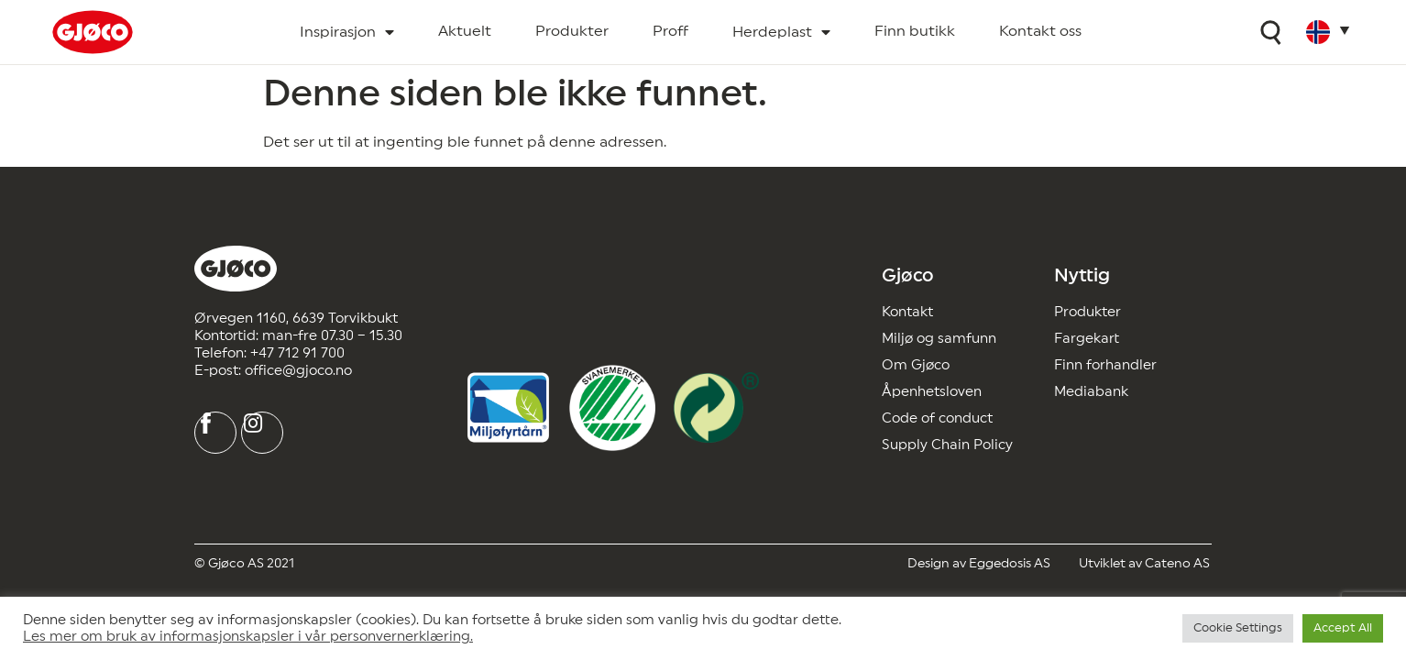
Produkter (572, 31)
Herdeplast (781, 33)
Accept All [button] (1342, 628)
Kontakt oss (1040, 31)
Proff (670, 31)
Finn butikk (914, 31)
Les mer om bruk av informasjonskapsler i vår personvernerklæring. (248, 637)
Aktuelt (464, 31)
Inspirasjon (347, 33)
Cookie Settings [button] (1237, 628)
